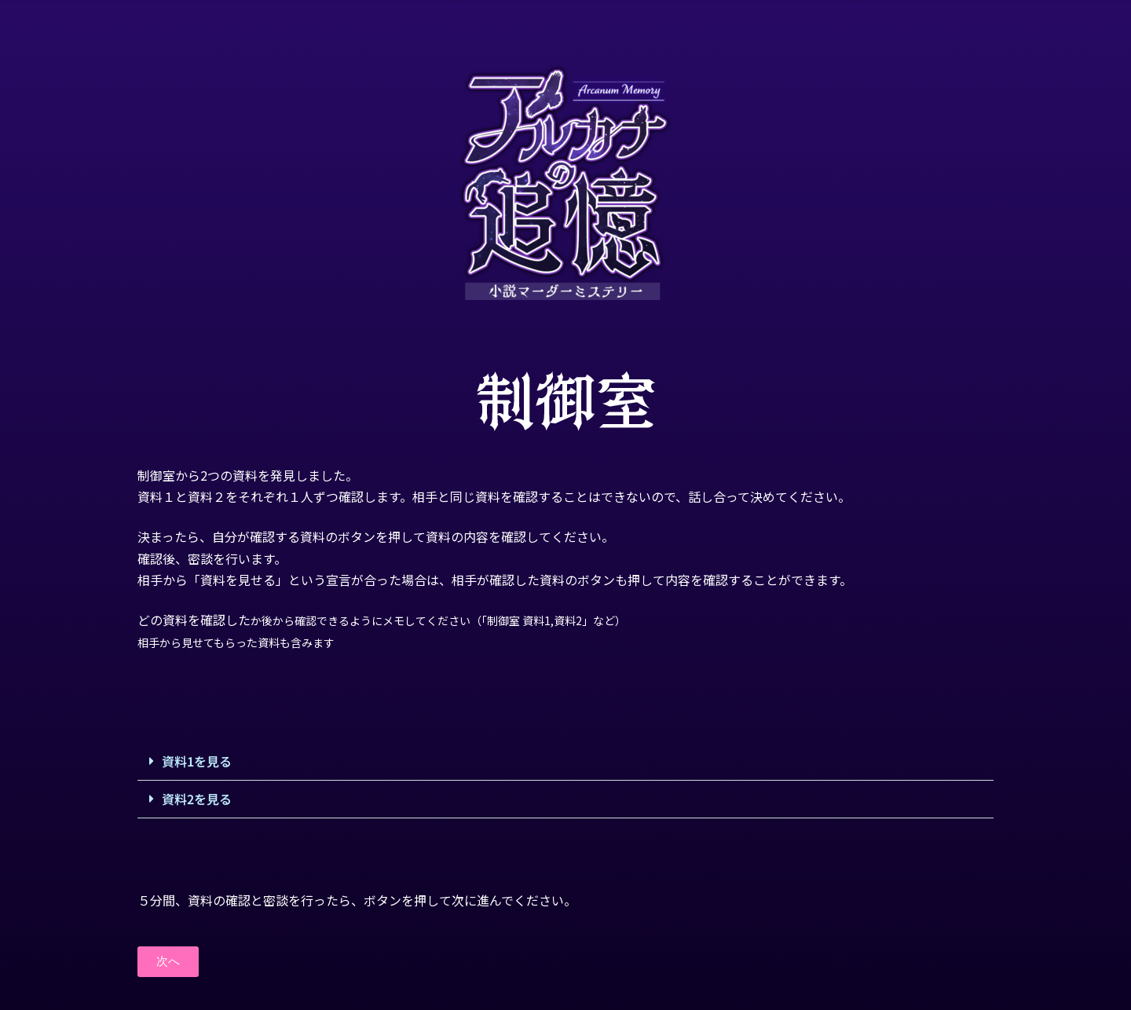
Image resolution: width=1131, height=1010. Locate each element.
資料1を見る (197, 761)
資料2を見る (197, 798)
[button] (565, 762)
